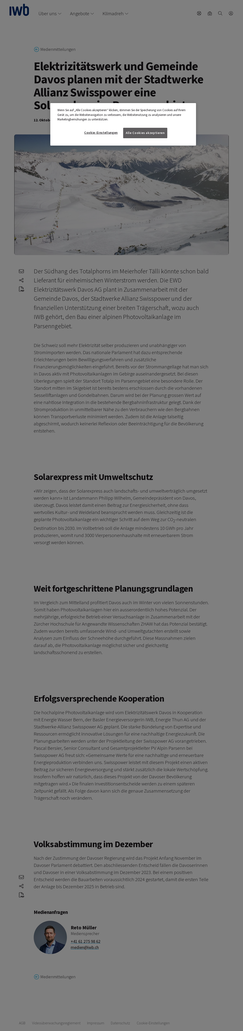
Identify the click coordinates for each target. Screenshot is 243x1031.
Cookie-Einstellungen (101, 133)
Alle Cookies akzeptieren (145, 133)
